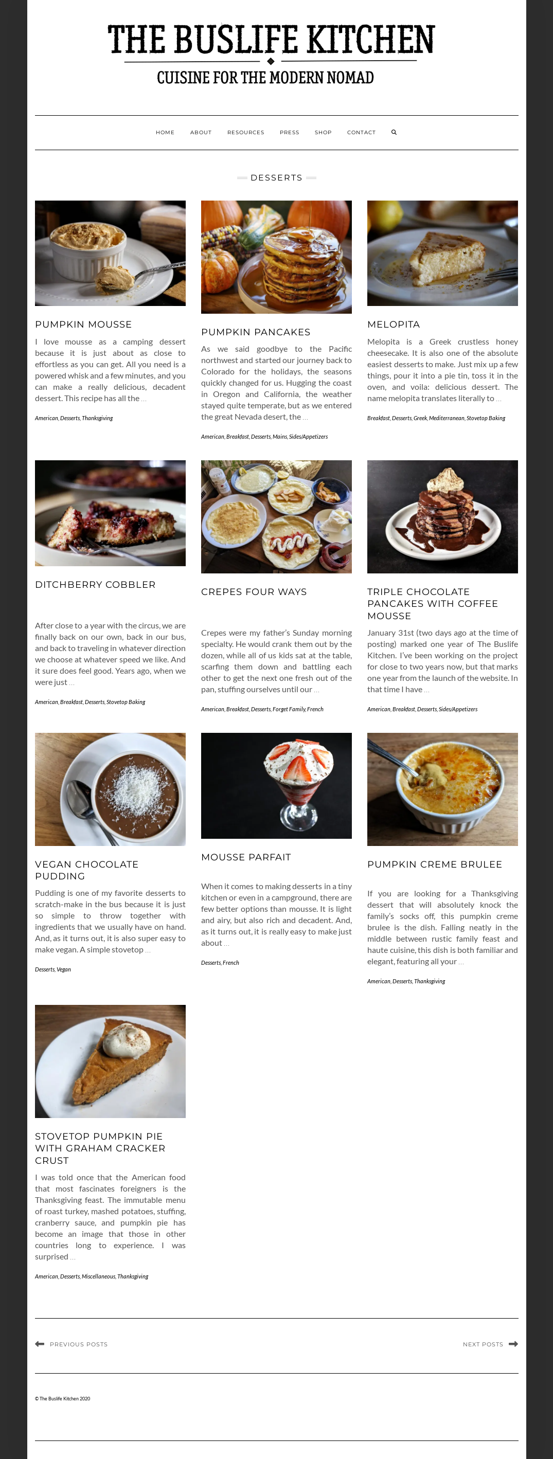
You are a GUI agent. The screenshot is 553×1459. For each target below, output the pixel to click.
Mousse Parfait (246, 857)
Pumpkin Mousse (83, 324)
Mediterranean (447, 418)
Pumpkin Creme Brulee (435, 864)
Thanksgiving (97, 418)
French (315, 709)
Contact (361, 132)
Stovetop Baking (486, 418)
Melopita (393, 324)
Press (289, 132)
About (201, 132)
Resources (245, 132)
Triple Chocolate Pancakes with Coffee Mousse (432, 604)
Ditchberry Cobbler (95, 584)
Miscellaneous (98, 1276)
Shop (323, 132)
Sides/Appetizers (308, 436)
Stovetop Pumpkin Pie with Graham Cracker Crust (100, 1148)
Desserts (70, 418)
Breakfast (237, 436)
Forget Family (289, 709)
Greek (420, 418)
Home (165, 132)
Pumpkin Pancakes (256, 332)
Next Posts (483, 1344)
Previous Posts (79, 1344)
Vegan (64, 969)
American (46, 418)
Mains (280, 436)
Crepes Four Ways (254, 592)
